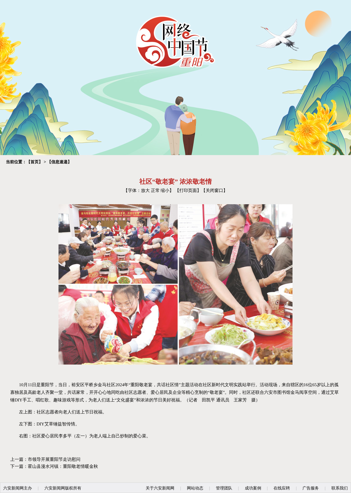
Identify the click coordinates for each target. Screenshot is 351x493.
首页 (34, 162)
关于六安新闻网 (160, 488)
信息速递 (59, 162)
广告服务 (310, 488)
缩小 (165, 190)
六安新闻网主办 (17, 488)
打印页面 (188, 190)
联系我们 (339, 488)
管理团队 (224, 488)
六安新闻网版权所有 (62, 488)
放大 (145, 190)
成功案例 (253, 488)
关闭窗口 (214, 190)
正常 (155, 190)
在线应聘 (281, 488)
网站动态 (195, 488)
